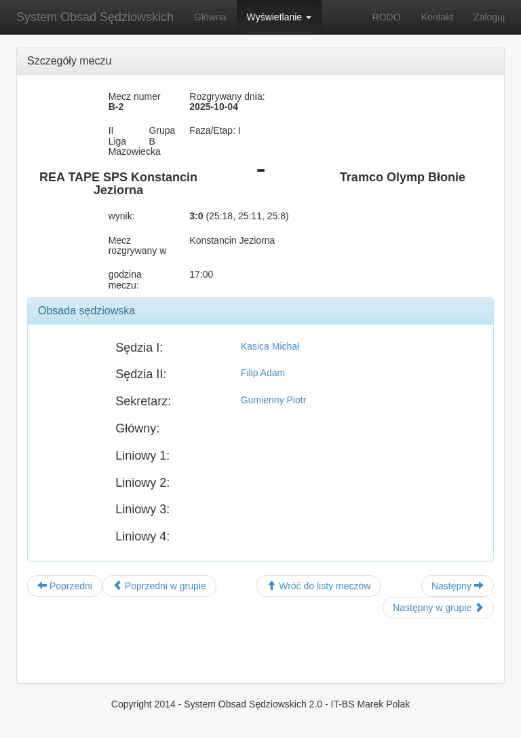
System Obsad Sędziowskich (95, 17)
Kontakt (437, 17)
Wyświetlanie (279, 17)
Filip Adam (263, 372)
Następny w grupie (438, 607)
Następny (457, 585)
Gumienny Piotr (273, 399)
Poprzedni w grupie (159, 585)
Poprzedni (64, 585)
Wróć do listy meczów (318, 585)
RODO (386, 17)
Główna (210, 17)
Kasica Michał (270, 346)
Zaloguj (489, 17)
